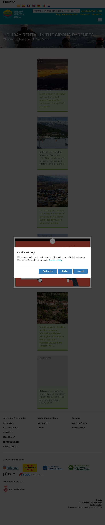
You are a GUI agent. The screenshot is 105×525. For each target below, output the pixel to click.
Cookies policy (55, 260)
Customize (48, 271)
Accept (80, 271)
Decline (65, 271)
